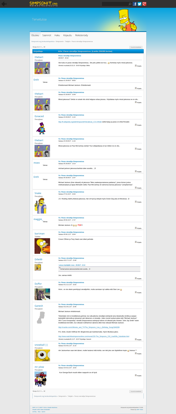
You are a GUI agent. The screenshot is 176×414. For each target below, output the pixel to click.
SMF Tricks (140, 409)
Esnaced (39, 116)
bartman (39, 233)
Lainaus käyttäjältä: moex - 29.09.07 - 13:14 (72, 265)
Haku (130, 4)
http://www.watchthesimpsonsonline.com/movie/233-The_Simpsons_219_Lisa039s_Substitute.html (93, 336)
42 (44, 47)
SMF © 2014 (43, 407)
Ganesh (39, 305)
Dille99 (38, 259)
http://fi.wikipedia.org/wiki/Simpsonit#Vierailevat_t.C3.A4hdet (80, 122)
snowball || (41, 344)
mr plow (39, 366)
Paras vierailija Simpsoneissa (69, 56)
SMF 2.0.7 (35, 407)
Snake (38, 193)
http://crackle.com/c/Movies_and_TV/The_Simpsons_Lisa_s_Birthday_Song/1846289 (88, 327)
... (42, 47)
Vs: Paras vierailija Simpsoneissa (71, 78)
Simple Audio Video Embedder (41, 409)
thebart (39, 57)
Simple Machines (52, 407)
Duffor (38, 283)
